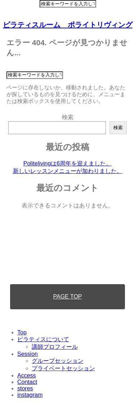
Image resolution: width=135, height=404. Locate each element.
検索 (67, 117)
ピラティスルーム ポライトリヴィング (67, 25)
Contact (27, 382)
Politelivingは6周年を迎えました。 (67, 163)
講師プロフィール (55, 347)
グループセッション (58, 361)
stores (25, 388)
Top (22, 332)
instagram (29, 395)
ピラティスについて (43, 339)
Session (27, 354)
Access (26, 375)
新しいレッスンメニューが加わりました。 (67, 171)
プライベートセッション (63, 368)
